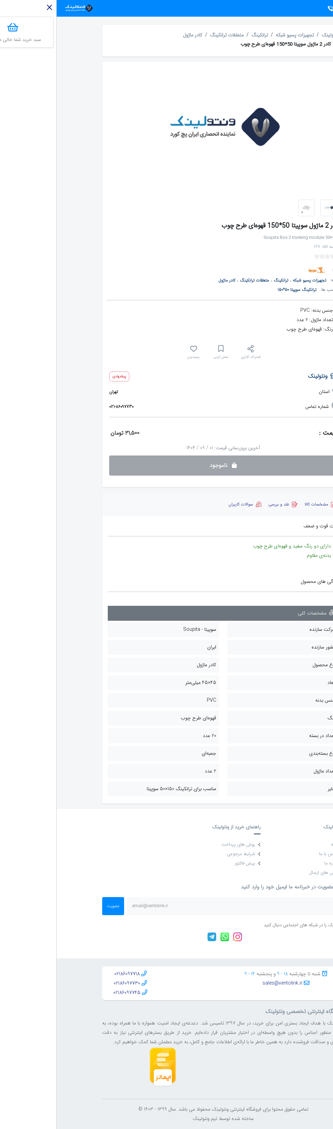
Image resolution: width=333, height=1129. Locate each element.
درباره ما (277, 863)
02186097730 (70, 983)
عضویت (56, 906)
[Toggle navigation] (317, 8)
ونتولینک (273, 35)
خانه (280, 844)
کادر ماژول (136, 35)
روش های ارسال (269, 872)
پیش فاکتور (191, 863)
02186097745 (70, 992)
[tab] (263, 504)
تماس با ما (274, 854)
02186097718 (70, 974)
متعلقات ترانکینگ (170, 35)
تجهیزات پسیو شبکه (238, 35)
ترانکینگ (203, 35)
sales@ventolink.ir (226, 983)
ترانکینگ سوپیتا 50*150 (240, 289)
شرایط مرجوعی (187, 854)
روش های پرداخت (184, 844)
